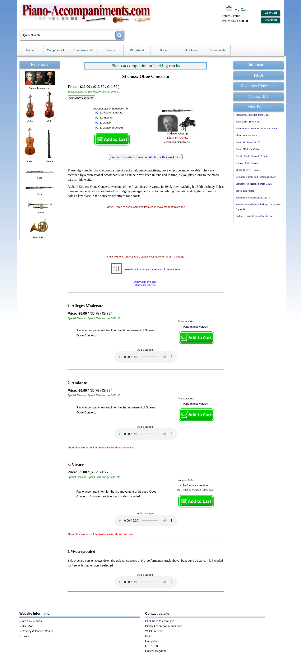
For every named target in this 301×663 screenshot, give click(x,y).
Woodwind (137, 50)
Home (30, 50)
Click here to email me (159, 621)
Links (25, 636)
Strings (110, 50)
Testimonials (217, 50)
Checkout (271, 20)
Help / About (190, 50)
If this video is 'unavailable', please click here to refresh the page (145, 256)
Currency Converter (81, 97)
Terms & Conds (32, 621)
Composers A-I (56, 50)
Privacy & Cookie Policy (37, 631)
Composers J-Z (83, 50)
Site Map (27, 626)
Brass (163, 50)
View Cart (271, 12)
